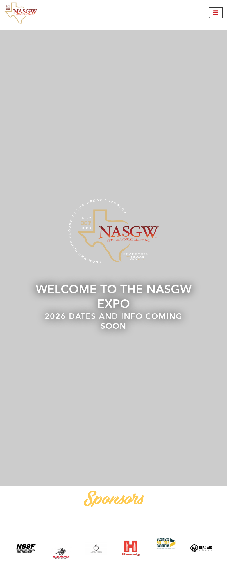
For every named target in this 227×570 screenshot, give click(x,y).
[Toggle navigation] (216, 12)
